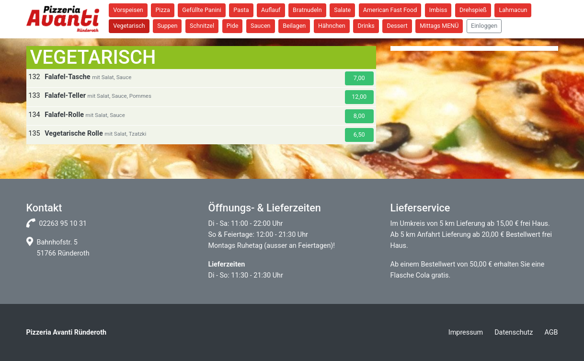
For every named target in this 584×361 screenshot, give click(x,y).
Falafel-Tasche (67, 77)
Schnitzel (202, 25)
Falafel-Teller (65, 96)
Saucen (261, 25)
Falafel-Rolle (64, 115)
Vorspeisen (128, 9)
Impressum (465, 332)
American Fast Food (390, 9)
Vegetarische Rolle (74, 133)
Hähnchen (331, 25)
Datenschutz (513, 332)
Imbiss (438, 9)
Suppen (167, 25)
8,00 (359, 115)
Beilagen (294, 25)
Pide (233, 25)
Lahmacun (513, 9)
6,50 (359, 134)
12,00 (359, 96)
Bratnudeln (307, 9)
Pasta (241, 9)
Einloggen (484, 25)
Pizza (162, 9)
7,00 (359, 78)
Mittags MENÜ (439, 25)
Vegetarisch (129, 25)
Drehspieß (473, 9)
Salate (342, 9)
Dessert (397, 25)
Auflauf (270, 9)
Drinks (365, 25)
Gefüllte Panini (201, 9)
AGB (551, 332)
